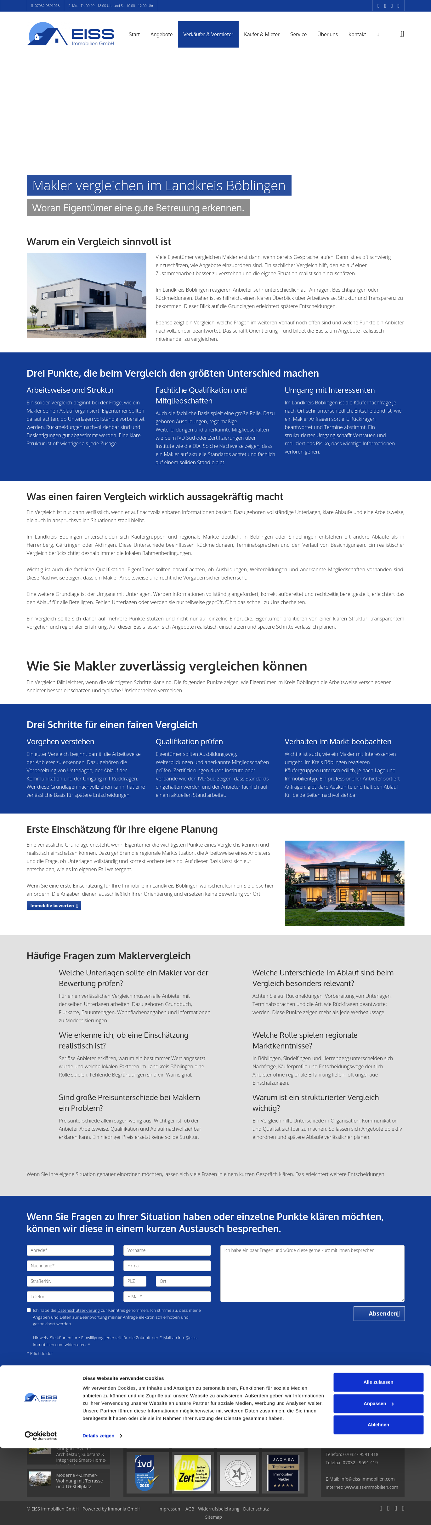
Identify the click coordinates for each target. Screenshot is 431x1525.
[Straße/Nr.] (70, 1281)
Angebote (161, 34)
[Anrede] (70, 1250)
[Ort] (183, 1281)
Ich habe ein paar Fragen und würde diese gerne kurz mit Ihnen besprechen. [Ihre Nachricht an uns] (312, 1273)
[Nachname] (70, 1265)
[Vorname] (167, 1250)
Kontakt (357, 34)
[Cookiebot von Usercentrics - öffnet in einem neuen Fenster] (40, 1512)
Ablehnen (378, 1501)
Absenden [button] (384, 1314)
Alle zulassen (378, 1459)
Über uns (327, 34)
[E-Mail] (167, 1296)
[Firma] (167, 1265)
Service (298, 34)
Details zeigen (98, 1512)
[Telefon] (70, 1296)
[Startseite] (70, 34)
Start (134, 34)
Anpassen (379, 1480)
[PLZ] (134, 1281)
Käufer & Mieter (262, 34)
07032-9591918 (47, 5)
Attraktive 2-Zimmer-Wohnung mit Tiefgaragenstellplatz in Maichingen (80, 1419)
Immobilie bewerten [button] (52, 905)
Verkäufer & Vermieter (208, 34)
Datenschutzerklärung (78, 1310)
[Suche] (406, 38)
